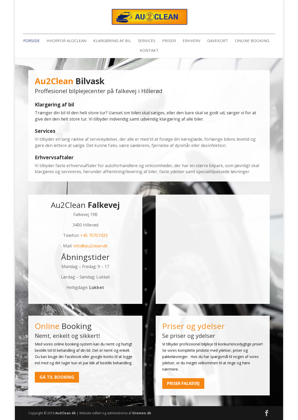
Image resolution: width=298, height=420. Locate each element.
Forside (31, 41)
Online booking (252, 41)
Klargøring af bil (112, 41)
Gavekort (217, 41)
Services (146, 41)
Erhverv (191, 41)
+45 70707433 (94, 235)
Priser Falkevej (183, 383)
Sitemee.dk (141, 413)
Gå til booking (57, 377)
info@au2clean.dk (90, 246)
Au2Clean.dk (65, 413)
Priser (169, 41)
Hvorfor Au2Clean (66, 41)
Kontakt (149, 50)
